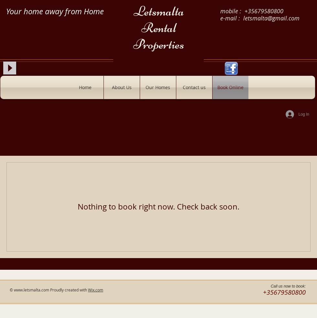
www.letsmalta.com (31, 289)
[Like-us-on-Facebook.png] (231, 69)
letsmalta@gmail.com (271, 18)
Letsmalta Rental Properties (158, 27)
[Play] (9, 68)
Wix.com (95, 289)
